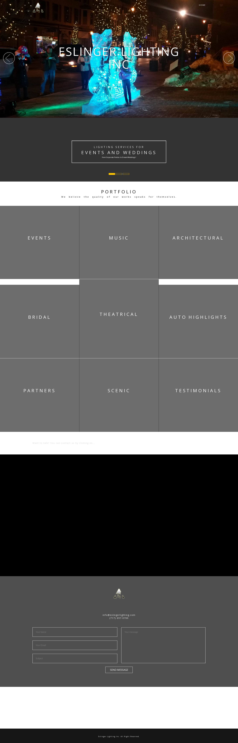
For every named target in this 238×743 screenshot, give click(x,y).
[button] (9, 65)
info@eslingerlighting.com (119, 615)
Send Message (119, 670)
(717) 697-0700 (119, 618)
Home (202, 7)
